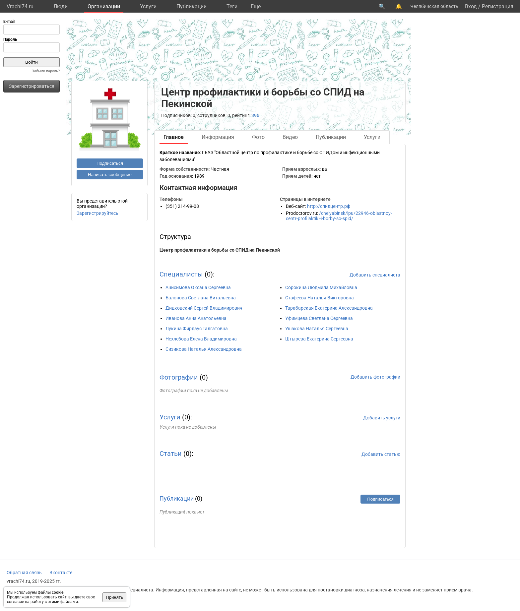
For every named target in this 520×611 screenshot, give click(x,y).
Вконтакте (60, 572)
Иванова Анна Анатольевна (196, 318)
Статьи (171, 454)
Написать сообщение (110, 174)
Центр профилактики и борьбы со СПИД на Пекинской (220, 250)
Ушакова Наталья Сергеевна (316, 328)
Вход (471, 6)
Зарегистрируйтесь (97, 213)
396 (255, 115)
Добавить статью (380, 454)
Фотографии (179, 377)
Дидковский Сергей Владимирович (203, 308)
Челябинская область (434, 6)
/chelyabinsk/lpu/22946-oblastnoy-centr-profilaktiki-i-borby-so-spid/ (339, 216)
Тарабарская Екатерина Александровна (329, 308)
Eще (256, 6)
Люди (60, 6)
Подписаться (110, 163)
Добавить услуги (381, 417)
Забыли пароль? (46, 71)
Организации (104, 6)
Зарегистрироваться (31, 86)
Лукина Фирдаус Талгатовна (196, 328)
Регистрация (497, 6)
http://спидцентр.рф (328, 206)
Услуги (148, 6)
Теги (232, 6)
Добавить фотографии (375, 377)
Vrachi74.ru (20, 6)
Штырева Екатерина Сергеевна (319, 338)
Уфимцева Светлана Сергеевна (319, 318)
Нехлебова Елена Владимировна (201, 338)
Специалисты (181, 274)
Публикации (191, 6)
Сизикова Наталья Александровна (203, 349)
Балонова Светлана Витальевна (200, 297)
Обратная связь (24, 572)
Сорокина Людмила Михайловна (321, 287)
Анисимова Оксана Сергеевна (198, 287)
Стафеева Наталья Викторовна (319, 297)
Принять (114, 597)
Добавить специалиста (375, 274)
